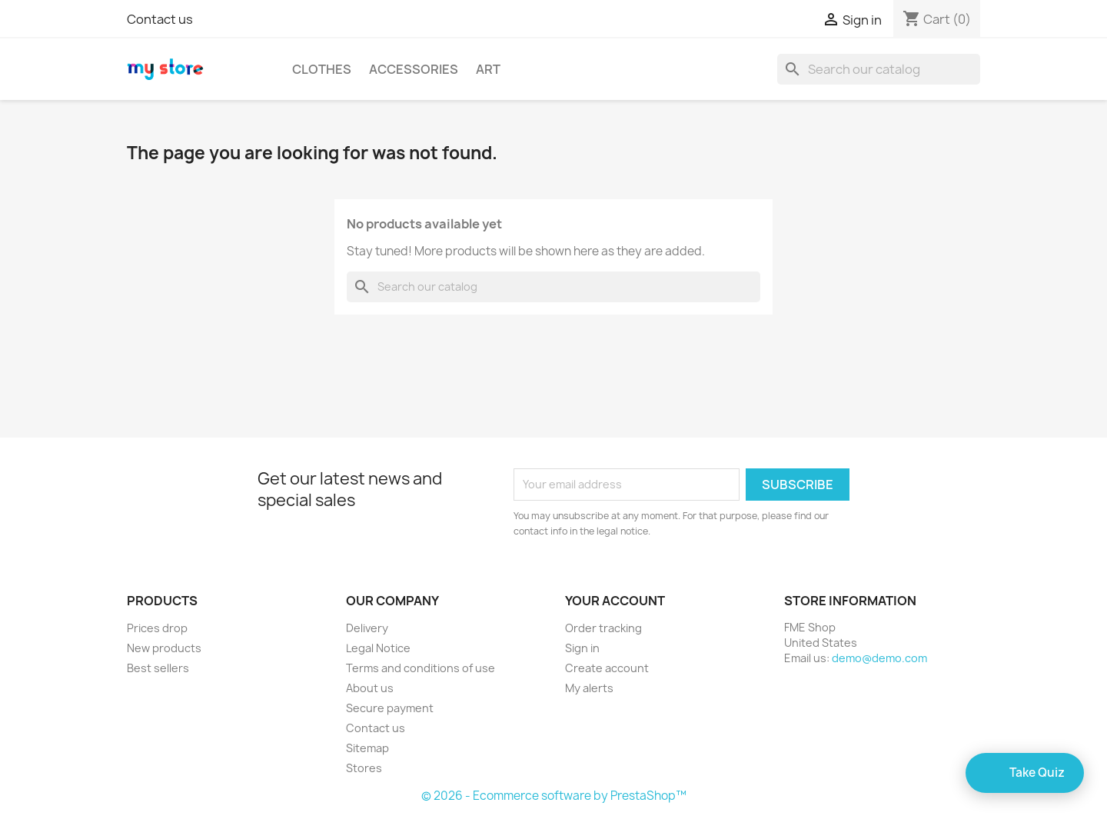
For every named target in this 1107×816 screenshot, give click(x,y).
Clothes (321, 69)
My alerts (589, 688)
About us (370, 688)
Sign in (582, 648)
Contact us (160, 19)
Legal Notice (378, 648)
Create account (607, 668)
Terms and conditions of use (420, 668)
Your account (615, 600)
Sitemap (367, 748)
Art (488, 69)
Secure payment (390, 708)
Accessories (413, 69)
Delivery (367, 628)
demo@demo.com (879, 658)
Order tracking (603, 628)
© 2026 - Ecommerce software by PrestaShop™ (553, 796)
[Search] (878, 69)
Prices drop (157, 628)
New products (164, 648)
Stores (364, 768)
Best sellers (158, 668)
